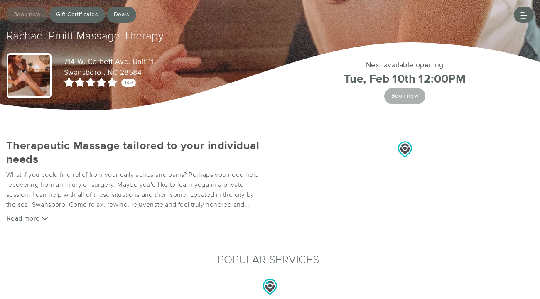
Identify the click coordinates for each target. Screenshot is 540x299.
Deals (121, 14)
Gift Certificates (77, 14)
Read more (27, 218)
